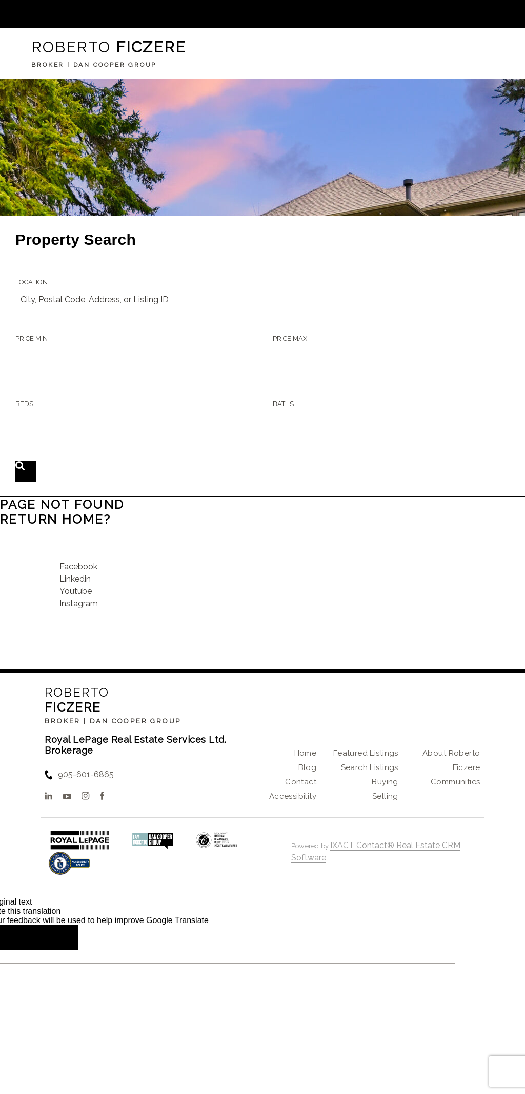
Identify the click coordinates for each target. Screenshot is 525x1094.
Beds (24, 404)
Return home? (55, 519)
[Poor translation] (55, 937)
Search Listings (369, 767)
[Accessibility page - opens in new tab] (69, 868)
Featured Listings (365, 753)
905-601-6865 (86, 774)
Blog (307, 767)
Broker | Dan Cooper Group (113, 721)
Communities (455, 781)
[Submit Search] (25, 471)
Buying (385, 781)
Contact (300, 781)
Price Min (31, 338)
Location (31, 282)
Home (305, 753)
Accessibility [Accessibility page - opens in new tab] (292, 796)
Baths (283, 404)
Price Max (290, 338)
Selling (385, 796)
